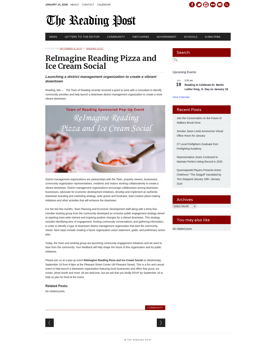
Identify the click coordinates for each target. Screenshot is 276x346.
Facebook (192, 4)
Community (116, 36)
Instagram (206, 4)
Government (167, 36)
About (74, 4)
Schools (190, 36)
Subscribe (212, 36)
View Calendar (181, 97)
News (53, 36)
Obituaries (140, 36)
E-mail (220, 4)
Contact (88, 4)
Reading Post (95, 48)
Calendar (104, 4)
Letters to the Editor (82, 36)
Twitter (199, 4)
